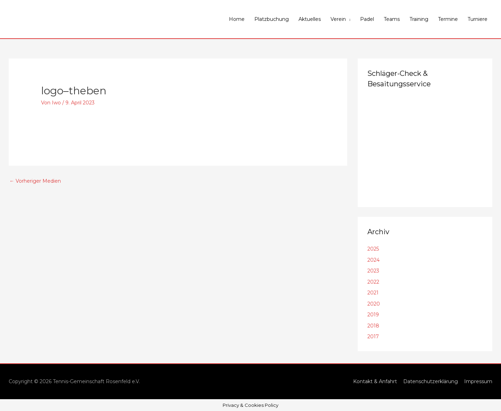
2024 (373, 260)
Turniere (477, 19)
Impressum (478, 381)
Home (237, 19)
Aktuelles (310, 19)
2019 (373, 314)
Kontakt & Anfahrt (375, 381)
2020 (373, 304)
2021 (373, 293)
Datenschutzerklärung (430, 381)
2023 (373, 271)
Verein (338, 19)
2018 (373, 326)
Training (418, 19)
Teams (392, 19)
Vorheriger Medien (35, 181)
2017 (373, 336)
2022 (373, 282)
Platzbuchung (271, 19)
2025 (373, 249)
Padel (367, 19)
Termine (448, 19)
